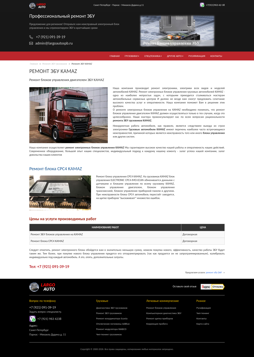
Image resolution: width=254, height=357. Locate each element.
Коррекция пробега (157, 323)
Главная (115, 56)
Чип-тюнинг (202, 313)
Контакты (216, 56)
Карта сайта (202, 323)
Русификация (197, 56)
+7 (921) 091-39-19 (42, 307)
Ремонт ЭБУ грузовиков (54, 63)
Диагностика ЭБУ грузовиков (111, 307)
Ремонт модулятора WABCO (111, 329)
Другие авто (175, 56)
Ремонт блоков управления (161, 307)
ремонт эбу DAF (214, 272)
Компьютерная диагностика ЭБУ (164, 313)
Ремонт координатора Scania (112, 318)
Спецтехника (153, 56)
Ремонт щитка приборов (159, 318)
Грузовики (132, 56)
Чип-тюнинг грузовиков (109, 334)
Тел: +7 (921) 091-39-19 (49, 266)
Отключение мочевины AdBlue (113, 323)
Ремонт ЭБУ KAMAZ (53, 71)
